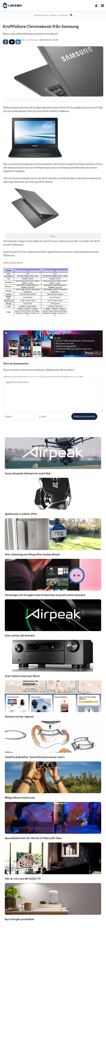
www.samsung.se (12, 262)
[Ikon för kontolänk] (96, 5)
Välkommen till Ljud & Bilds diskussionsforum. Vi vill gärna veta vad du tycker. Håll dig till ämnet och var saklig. (43, 377)
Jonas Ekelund (31, 39)
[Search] (71, 15)
